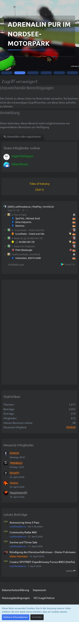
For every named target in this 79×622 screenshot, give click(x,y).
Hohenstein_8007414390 (28, 258)
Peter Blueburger (23, 250)
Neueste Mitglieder (18, 445)
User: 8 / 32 (13, 210)
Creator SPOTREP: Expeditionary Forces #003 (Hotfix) (42, 562)
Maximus (19, 226)
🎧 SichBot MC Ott (25, 242)
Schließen (37, 617)
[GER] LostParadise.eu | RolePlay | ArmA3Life (31, 207)
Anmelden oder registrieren (22, 136)
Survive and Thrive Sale (23, 542)
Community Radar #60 (23, 532)
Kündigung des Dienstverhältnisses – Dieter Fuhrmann (43, 552)
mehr (71, 570)
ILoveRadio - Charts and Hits (29, 234)
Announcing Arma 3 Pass (24, 522)
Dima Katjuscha (23, 222)
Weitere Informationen (15, 617)
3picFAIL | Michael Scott (27, 218)
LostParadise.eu (18, 526)
